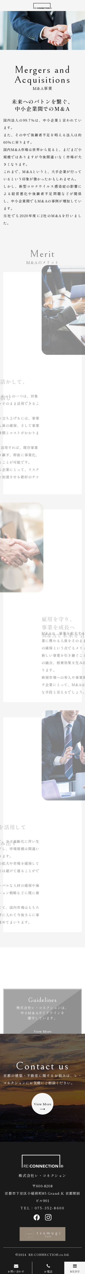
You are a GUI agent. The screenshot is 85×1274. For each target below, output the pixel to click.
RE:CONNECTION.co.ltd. (49, 1254)
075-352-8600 (50, 1207)
